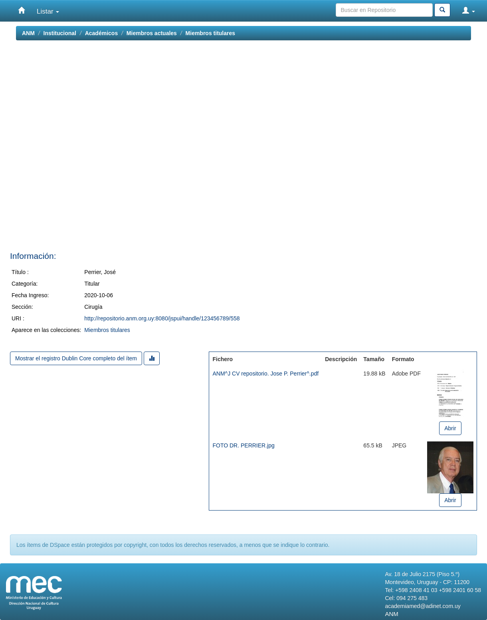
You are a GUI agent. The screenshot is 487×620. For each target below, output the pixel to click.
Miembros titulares (210, 33)
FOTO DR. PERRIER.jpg (243, 445)
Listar (48, 11)
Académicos (101, 33)
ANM (28, 33)
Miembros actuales (152, 33)
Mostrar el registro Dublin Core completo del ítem (76, 358)
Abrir (450, 428)
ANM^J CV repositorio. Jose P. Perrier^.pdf (265, 373)
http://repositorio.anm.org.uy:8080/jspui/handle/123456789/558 (162, 318)
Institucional (60, 33)
